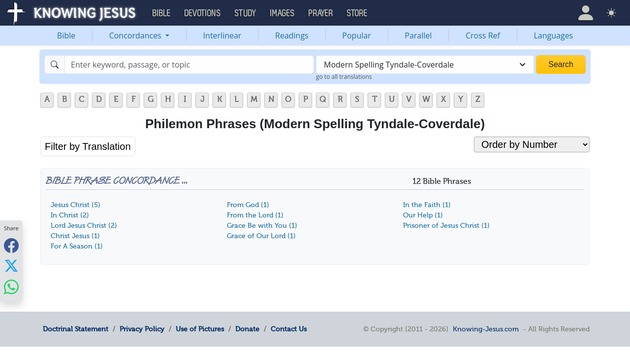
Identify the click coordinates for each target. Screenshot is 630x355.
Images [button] (282, 13)
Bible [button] (162, 13)
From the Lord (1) (255, 215)
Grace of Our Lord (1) (261, 236)
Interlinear (222, 35)
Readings (292, 35)
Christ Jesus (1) (75, 236)
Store (357, 13)
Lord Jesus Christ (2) (84, 225)
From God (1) (248, 205)
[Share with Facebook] (11, 245)
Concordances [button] (136, 35)
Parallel (418, 35)
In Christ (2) (70, 215)
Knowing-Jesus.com (486, 329)
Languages (553, 35)
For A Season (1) (77, 246)
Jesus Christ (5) (75, 205)
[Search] (189, 64)
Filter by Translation (88, 146)
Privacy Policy (142, 329)
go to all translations (344, 76)
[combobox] (425, 64)
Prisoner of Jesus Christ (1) (446, 225)
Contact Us (289, 329)
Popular (356, 35)
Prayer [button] (321, 13)
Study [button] (245, 13)
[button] (585, 13)
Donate (247, 329)
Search (560, 64)
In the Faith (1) (427, 205)
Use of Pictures (200, 329)
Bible (66, 35)
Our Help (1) (423, 215)
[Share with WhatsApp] (11, 287)
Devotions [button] (203, 13)
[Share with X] (11, 266)
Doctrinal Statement (75, 329)
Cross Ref (483, 35)
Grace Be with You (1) (262, 225)
